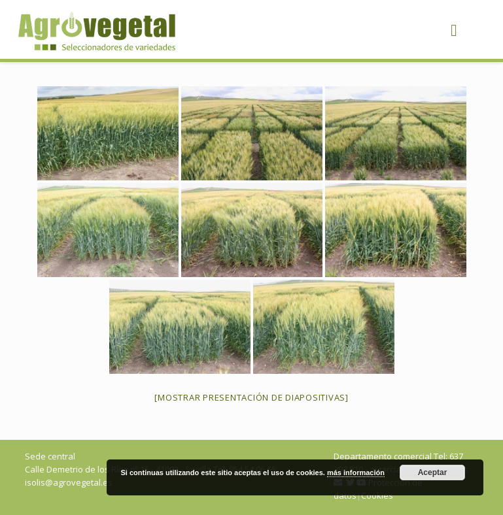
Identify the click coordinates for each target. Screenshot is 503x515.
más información (356, 472)
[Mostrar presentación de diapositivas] (251, 397)
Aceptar (432, 472)
